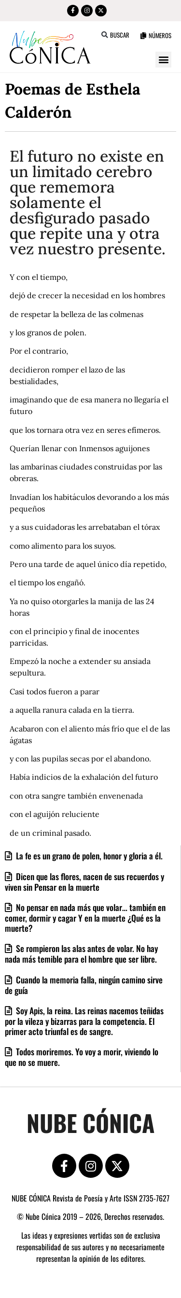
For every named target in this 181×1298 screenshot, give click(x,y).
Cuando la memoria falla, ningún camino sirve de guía (84, 984)
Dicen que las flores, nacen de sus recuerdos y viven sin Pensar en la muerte (84, 881)
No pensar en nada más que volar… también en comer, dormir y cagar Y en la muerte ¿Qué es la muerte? (85, 917)
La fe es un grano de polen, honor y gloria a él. (88, 855)
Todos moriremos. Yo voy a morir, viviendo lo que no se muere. (81, 1056)
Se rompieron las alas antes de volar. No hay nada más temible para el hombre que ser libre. (81, 953)
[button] (105, 35)
